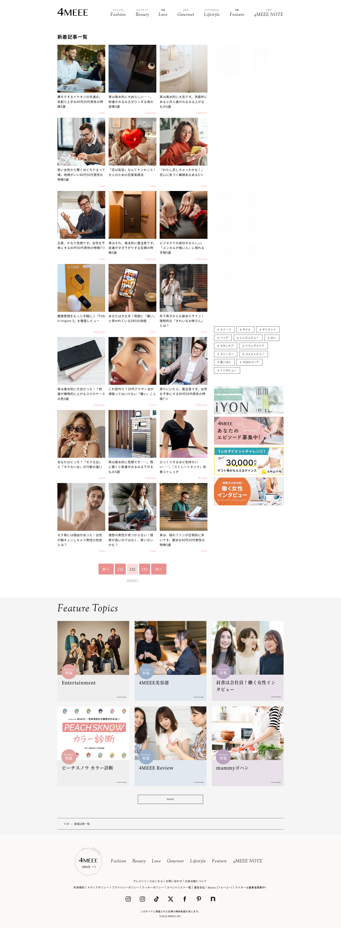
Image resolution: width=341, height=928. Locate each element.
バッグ (224, 337)
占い (273, 337)
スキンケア (227, 345)
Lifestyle (198, 861)
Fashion (118, 861)
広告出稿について (196, 881)
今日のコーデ (251, 362)
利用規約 (79, 887)
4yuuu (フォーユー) (220, 887)
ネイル (246, 329)
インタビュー (228, 370)
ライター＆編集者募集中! (250, 887)
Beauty (139, 861)
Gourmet (175, 861)
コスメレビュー (254, 354)
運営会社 (199, 887)
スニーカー (227, 354)
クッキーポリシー (153, 887)
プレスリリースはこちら (148, 881)
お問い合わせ (174, 881)
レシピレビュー (249, 337)
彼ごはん (225, 362)
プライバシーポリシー (125, 887)
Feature (219, 861)
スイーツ (225, 329)
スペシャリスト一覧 (179, 887)
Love (156, 861)
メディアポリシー (98, 887)
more (170, 799)
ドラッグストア (254, 345)
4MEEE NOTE (247, 861)
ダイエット (269, 329)
